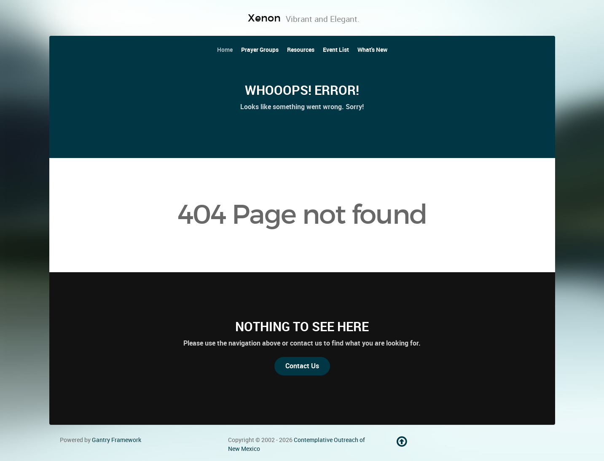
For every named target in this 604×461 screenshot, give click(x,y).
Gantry (116, 440)
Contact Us (302, 366)
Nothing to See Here (302, 326)
